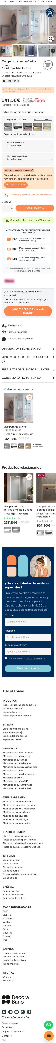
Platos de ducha (14, 832)
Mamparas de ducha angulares (18, 753)
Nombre (9, 615)
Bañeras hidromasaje (13, 895)
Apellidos (10, 631)
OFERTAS (8, 973)
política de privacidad (35, 658)
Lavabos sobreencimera (14, 960)
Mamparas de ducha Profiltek (17, 789)
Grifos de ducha (11, 871)
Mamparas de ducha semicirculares (20, 767)
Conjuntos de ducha (13, 867)
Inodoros (10, 701)
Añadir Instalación (16, 185)
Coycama (7, 933)
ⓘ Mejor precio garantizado (15, 105)
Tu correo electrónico (16, 645)
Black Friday (9, 981)
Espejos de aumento (13, 740)
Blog (4, 1040)
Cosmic (6, 937)
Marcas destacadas (17, 907)
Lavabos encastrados (13, 957)
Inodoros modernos (12, 709)
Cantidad (6, 202)
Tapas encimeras (11, 964)
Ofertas (7, 977)
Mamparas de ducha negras (16, 756)
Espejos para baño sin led (15, 729)
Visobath (7, 922)
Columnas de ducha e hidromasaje (19, 875)
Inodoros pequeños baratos (17, 716)
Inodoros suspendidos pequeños (19, 705)
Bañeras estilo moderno (14, 898)
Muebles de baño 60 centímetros (19, 809)
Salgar (6, 929)
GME (5, 912)
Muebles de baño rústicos (16, 816)
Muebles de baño (14, 798)
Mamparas (10, 749)
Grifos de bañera (11, 860)
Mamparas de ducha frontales (17, 785)
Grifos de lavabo (11, 864)
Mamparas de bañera (13, 778)
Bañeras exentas (11, 891)
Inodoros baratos (11, 712)
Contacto (7, 1036)
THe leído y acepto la (26, 658)
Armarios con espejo (13, 733)
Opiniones (7, 1027)
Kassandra (8, 919)
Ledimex (7, 926)
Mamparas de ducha (13, 771)
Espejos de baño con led (15, 736)
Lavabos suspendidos (14, 953)
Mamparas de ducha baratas (17, 764)
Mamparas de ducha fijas (15, 760)
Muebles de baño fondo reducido (19, 805)
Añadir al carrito (35, 208)
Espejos (8, 725)
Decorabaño (9, 1)
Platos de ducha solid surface (17, 836)
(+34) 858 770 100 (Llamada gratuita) (28, 311)
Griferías (9, 856)
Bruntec (7, 915)
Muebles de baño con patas (16, 823)
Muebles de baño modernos (16, 812)
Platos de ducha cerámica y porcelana (21, 847)
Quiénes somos (10, 1023)
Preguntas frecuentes (13, 1032)
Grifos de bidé (10, 878)
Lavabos (8, 949)
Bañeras (8, 887)
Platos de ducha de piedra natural (19, 840)
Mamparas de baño (27, 1)
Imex (5, 940)
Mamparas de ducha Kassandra (18, 774)
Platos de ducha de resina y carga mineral (23, 844)
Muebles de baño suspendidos (18, 802)
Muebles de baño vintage (15, 820)
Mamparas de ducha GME (15, 781)
